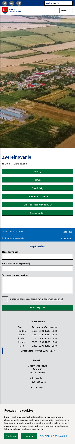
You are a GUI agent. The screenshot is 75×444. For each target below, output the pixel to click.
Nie (71, 231)
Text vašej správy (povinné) (15, 275)
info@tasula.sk (37, 378)
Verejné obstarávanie (37, 196)
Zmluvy (37, 171)
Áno (66, 231)
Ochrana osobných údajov (36, 204)
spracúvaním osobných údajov (47, 298)
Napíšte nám (66, 238)
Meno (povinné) (10, 251)
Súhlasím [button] (11, 436)
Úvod (6, 163)
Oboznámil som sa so (36, 298)
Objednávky (37, 188)
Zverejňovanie (20, 163)
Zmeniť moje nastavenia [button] (53, 436)
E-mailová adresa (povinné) (16, 263)
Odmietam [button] (29, 436)
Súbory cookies (37, 212)
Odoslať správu (37, 307)
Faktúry (37, 179)
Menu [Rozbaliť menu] (66, 10)
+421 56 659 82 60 (37, 381)
